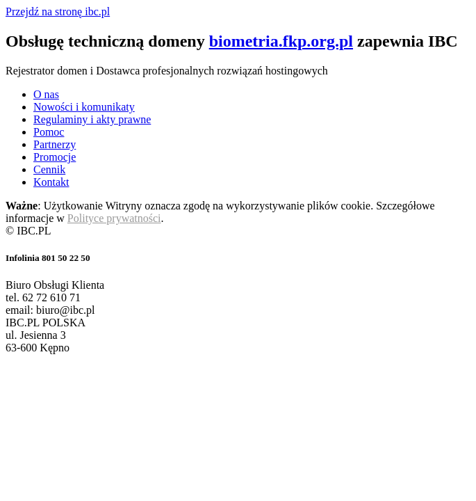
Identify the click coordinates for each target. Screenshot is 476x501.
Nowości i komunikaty (84, 107)
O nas (46, 94)
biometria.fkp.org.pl (281, 41)
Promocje (54, 157)
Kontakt (51, 182)
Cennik (49, 169)
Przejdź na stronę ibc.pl (58, 11)
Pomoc (48, 132)
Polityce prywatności (114, 218)
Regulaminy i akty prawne (92, 119)
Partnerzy (54, 144)
